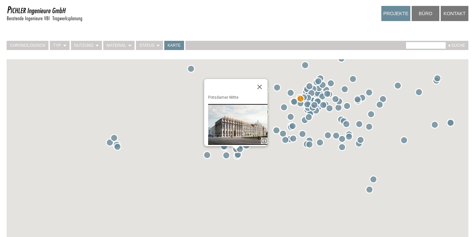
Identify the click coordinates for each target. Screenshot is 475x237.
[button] (285, 108)
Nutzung (86, 45)
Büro (425, 13)
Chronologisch (27, 45)
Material (119, 45)
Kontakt (455, 13)
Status (149, 45)
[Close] (260, 87)
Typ (59, 45)
